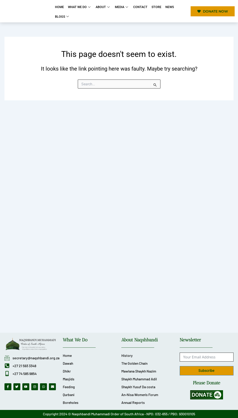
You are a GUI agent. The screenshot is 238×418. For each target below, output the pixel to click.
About (102, 7)
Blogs (62, 16)
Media (120, 7)
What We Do (79, 7)
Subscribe (206, 370)
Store (154, 7)
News (166, 7)
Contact (138, 7)
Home (59, 7)
